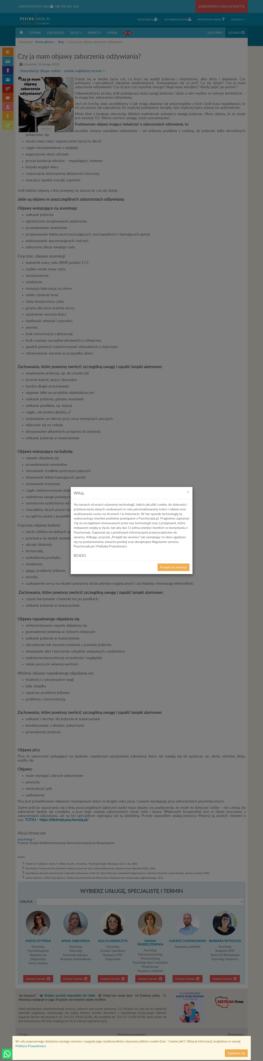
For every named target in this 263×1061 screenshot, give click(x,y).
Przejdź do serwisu (173, 567)
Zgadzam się (236, 1053)
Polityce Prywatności (30, 1046)
